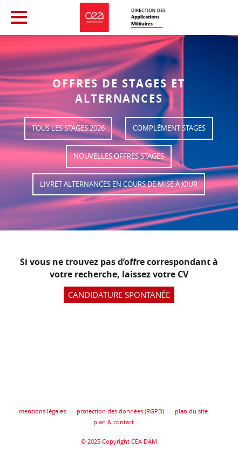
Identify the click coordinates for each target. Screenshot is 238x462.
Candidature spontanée (119, 294)
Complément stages (169, 128)
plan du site (191, 411)
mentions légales (42, 411)
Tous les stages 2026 (68, 128)
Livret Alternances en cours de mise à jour (119, 184)
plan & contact (113, 422)
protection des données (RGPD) (120, 411)
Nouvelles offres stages (118, 156)
